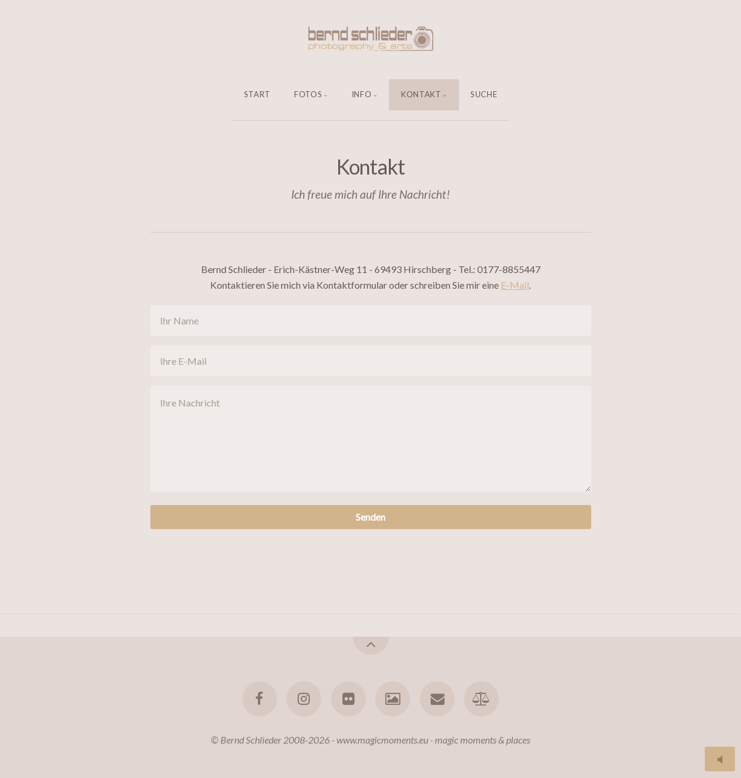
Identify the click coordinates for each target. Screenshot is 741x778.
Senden (370, 516)
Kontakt (421, 94)
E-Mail (515, 285)
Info (361, 94)
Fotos (308, 94)
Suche (483, 94)
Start (257, 94)
